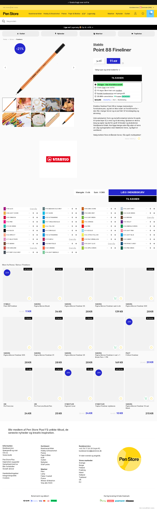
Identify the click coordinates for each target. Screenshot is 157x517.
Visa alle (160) (46, 483)
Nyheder (119, 14)
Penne (64, 14)
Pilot (42, 471)
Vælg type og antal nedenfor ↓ (107, 70)
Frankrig (82, 470)
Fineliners (19, 39)
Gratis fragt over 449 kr (78, 2)
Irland (81, 472)
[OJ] (78, 21)
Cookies (6, 478)
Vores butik (7, 455)
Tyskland (82, 477)
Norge (81, 465)
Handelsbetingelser (11, 473)
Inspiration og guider (11, 462)
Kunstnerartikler (35, 14)
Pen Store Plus (9, 459)
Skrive (12, 39)
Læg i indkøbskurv (132, 192)
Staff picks (45, 464)
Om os (5, 453)
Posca (43, 478)
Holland (82, 475)
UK (80, 480)
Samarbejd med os (10, 464)
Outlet (127, 14)
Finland (82, 468)
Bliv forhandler (9, 466)
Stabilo (98, 44)
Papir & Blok (46, 455)
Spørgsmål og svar (10, 450)
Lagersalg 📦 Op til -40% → (78, 27)
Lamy (43, 474)
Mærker (111, 14)
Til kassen (118, 78)
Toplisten (138, 34)
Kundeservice (134, 7)
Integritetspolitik (9, 476)
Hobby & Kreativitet (52, 14)
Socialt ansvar (8, 469)
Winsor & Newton (48, 481)
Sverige (82, 463)
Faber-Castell (46, 476)
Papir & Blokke (74, 14)
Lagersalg (91, 14)
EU (80, 482)
